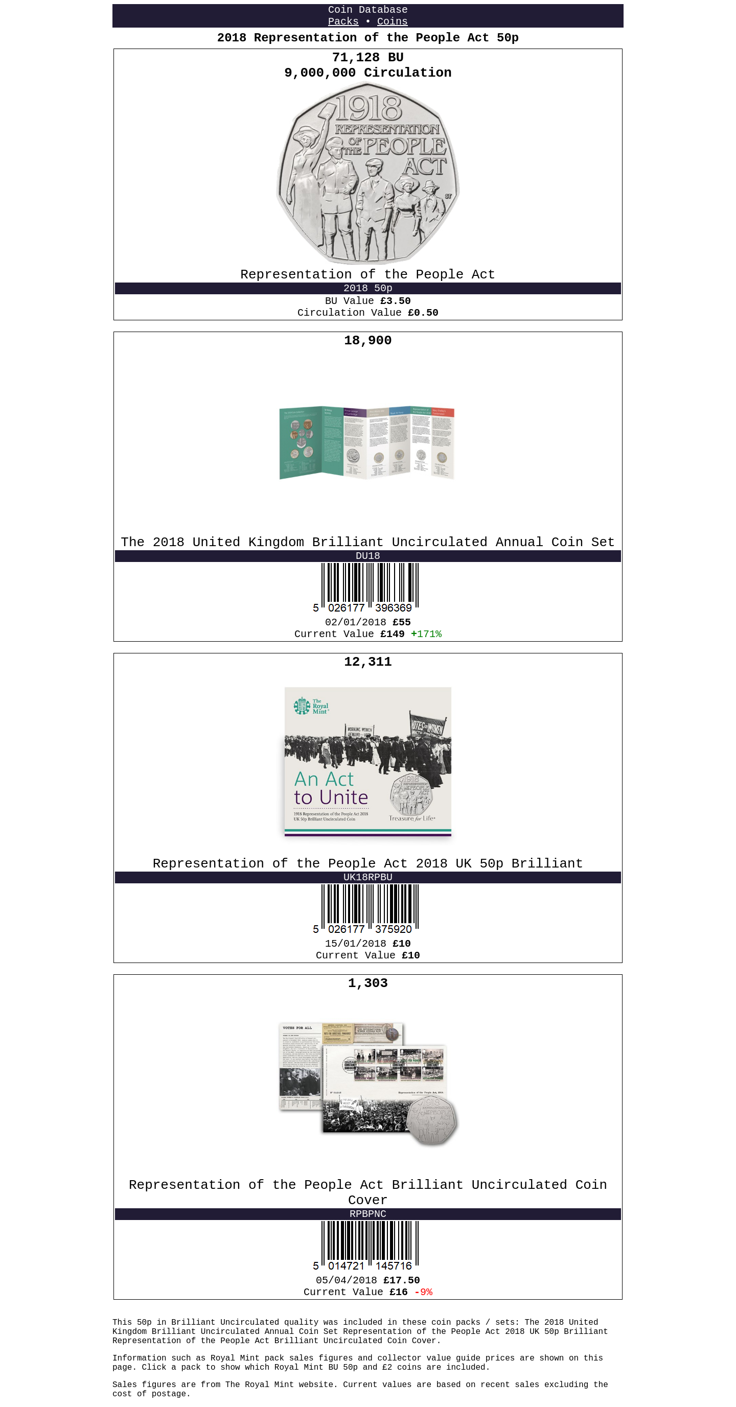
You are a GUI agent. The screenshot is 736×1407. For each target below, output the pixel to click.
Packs (343, 22)
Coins (392, 22)
